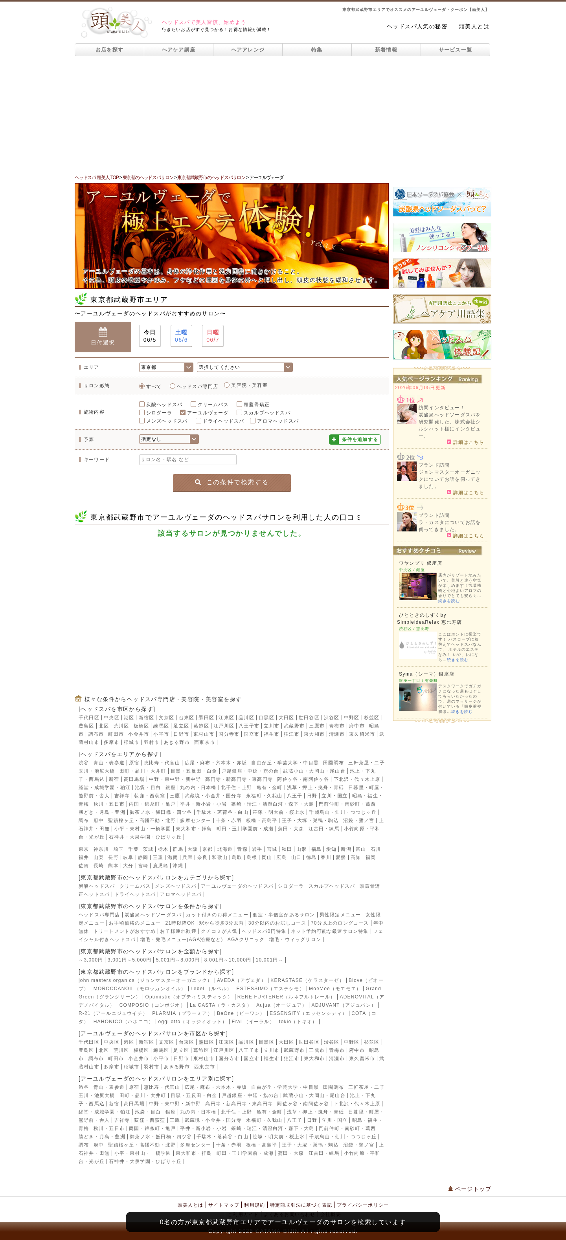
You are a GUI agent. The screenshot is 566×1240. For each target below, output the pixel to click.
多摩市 (111, 742)
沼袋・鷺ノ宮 (358, 820)
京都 (207, 849)
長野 (113, 857)
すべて (154, 386)
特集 (317, 50)
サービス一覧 (455, 50)
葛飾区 (201, 726)
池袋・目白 (148, 787)
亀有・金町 (270, 787)
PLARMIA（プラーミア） (182, 1013)
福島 (316, 849)
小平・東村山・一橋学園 (142, 829)
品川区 (246, 717)
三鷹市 (317, 726)
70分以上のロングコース (340, 923)
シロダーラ (159, 413)
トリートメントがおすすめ (125, 931)
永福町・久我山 (264, 796)
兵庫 (187, 857)
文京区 (167, 717)
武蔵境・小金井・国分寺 (213, 796)
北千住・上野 (236, 787)
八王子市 (249, 726)
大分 (128, 865)
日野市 (181, 734)
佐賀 (84, 865)
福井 (84, 857)
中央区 (111, 717)
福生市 (271, 734)
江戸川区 (223, 726)
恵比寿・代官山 (162, 763)
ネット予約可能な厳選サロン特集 (330, 931)
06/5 (149, 335)
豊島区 (86, 726)
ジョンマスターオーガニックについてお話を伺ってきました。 (450, 479)
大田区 (286, 717)
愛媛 (341, 857)
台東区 (187, 717)
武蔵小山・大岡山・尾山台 (314, 771)
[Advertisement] (283, 115)
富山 (361, 849)
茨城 (148, 849)
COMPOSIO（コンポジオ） (152, 1005)
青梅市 (337, 726)
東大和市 (314, 734)
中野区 (352, 717)
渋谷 (84, 763)
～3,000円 (91, 960)
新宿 (114, 779)
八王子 (295, 796)
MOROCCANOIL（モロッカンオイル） (140, 988)
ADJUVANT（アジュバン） (344, 1005)
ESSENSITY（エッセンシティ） (308, 1013)
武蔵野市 (294, 726)
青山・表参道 (109, 763)
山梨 (99, 857)
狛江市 (292, 734)
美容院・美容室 (249, 385)
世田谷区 (309, 717)
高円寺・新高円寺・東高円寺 (239, 779)
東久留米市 (362, 734)
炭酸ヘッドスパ (164, 404)
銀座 (170, 787)
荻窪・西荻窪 (149, 796)
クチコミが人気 (219, 931)
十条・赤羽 (229, 820)
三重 (158, 857)
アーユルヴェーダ (208, 413)
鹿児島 (161, 865)
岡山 (267, 857)
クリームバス (213, 404)
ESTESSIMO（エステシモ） (271, 988)
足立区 (181, 726)
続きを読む (449, 601)
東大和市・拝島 (194, 829)
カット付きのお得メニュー (217, 915)
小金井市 (138, 734)
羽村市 (152, 742)
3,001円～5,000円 (130, 960)
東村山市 (203, 734)
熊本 (113, 865)
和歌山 (220, 857)
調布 (84, 820)
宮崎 (143, 865)
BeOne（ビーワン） (241, 1013)
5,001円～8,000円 (178, 960)
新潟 (346, 849)
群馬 (178, 849)
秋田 (287, 849)
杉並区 (372, 717)
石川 (376, 849)
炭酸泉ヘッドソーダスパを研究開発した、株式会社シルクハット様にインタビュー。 (450, 425)
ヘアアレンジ (248, 50)
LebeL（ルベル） (211, 988)
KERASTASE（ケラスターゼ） (307, 980)
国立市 (251, 734)
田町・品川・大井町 (142, 771)
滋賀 (172, 857)
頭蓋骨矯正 (257, 404)
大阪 (192, 849)
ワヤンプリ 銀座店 (420, 563)
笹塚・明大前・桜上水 (279, 812)
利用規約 (254, 1205)
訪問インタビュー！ (442, 407)
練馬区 (161, 726)
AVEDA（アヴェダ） (241, 980)
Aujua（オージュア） (281, 1005)
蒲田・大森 (291, 829)
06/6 (181, 335)
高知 (356, 857)
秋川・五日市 (109, 804)
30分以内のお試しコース (277, 923)
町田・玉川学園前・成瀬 (245, 829)
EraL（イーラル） (253, 1021)
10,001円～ (269, 960)
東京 (84, 849)
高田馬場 (134, 779)
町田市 (116, 734)
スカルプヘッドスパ (267, 413)
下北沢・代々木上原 (357, 779)
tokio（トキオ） (298, 1021)
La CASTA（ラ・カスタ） (221, 1005)
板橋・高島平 (261, 820)
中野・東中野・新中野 (175, 779)
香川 (326, 857)
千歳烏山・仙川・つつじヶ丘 (343, 812)
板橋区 (141, 726)
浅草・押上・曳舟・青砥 (315, 787)
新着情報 (386, 50)
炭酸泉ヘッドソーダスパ (153, 915)
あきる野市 (177, 742)
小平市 (161, 734)
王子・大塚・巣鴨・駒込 (310, 820)
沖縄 (178, 865)
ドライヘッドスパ (223, 421)
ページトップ (469, 1189)
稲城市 (132, 742)
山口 (296, 857)
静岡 (143, 857)
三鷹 (175, 796)
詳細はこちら (465, 442)
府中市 (357, 726)
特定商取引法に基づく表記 (301, 1205)
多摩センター (195, 820)
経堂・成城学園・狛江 (104, 787)
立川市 (271, 726)
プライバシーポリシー (363, 1205)
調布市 (96, 734)
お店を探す (110, 50)
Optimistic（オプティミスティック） (189, 997)
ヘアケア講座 (179, 50)
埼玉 (119, 849)
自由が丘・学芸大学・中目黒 (285, 763)
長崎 (99, 865)
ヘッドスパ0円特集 (264, 931)
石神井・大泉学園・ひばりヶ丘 (145, 837)
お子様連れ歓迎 (178, 931)
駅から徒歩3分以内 (221, 923)
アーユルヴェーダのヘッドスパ (237, 886)
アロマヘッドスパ (278, 421)
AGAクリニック (246, 939)
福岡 (371, 857)
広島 (281, 857)
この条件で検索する (231, 482)
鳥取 (237, 857)
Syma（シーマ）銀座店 (426, 674)
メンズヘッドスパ (167, 421)
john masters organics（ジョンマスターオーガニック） (146, 980)
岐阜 (128, 857)
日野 (312, 796)
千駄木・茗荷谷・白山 (222, 812)
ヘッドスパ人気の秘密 (417, 26)
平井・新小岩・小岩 (203, 804)
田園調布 (333, 763)
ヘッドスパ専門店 (198, 386)
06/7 (212, 335)
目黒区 (266, 717)
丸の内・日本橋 (198, 787)
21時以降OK (180, 923)
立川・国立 (334, 796)
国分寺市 (229, 734)
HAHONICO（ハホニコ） (124, 1021)
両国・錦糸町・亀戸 (152, 804)
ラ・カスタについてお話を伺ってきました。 (450, 526)
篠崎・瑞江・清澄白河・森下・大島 (272, 804)
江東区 (226, 717)
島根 (252, 857)
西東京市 (204, 742)
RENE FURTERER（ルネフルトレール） (286, 997)
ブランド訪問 (434, 465)
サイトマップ (223, 1205)
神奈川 (101, 849)
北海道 (225, 849)
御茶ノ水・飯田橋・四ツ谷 (161, 812)
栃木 (163, 849)
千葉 (133, 849)
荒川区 (121, 726)
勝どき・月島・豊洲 (102, 812)
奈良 (202, 857)
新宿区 (146, 717)
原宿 (134, 763)
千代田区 (89, 717)
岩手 (257, 849)
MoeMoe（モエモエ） (335, 988)
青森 (242, 849)
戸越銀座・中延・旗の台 (250, 771)
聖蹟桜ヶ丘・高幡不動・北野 (142, 820)
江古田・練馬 (324, 829)
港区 (129, 717)
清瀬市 (337, 734)
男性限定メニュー (340, 915)
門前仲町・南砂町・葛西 (347, 804)
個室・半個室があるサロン (284, 915)
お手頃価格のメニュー (135, 923)
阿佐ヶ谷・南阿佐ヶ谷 (303, 779)
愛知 (331, 849)
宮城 (272, 849)
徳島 (311, 857)
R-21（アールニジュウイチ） (113, 1013)
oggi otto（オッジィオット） (192, 1021)
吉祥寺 (122, 796)
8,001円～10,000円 (228, 960)
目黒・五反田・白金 (194, 771)
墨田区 (206, 717)
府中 (99, 820)
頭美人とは (474, 26)
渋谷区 (332, 717)
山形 (301, 849)
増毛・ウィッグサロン (295, 939)
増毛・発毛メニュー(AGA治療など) (181, 939)
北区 (104, 726)
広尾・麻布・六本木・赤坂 (216, 763)
